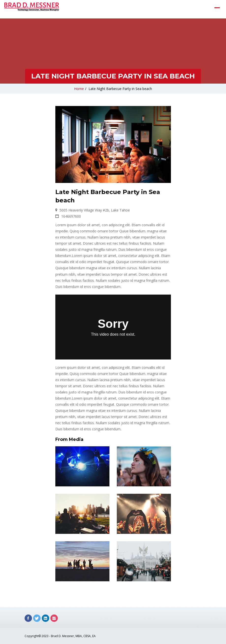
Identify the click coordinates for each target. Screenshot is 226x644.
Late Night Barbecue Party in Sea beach (120, 88)
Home (79, 88)
